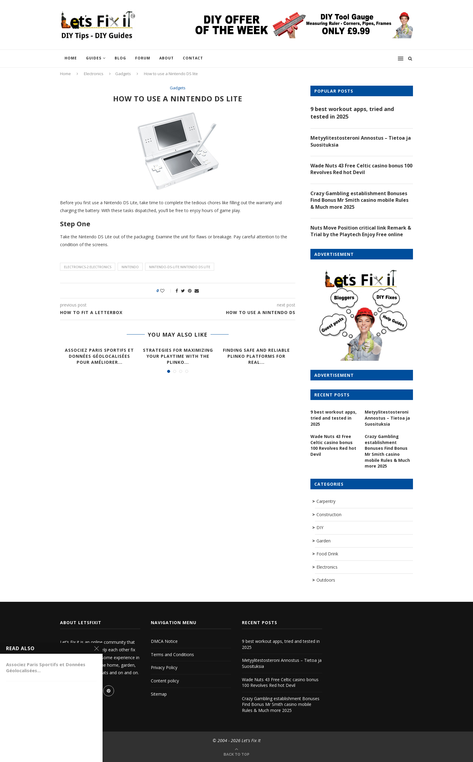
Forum (142, 58)
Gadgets (123, 73)
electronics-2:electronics (87, 267)
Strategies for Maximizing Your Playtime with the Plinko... (178, 356)
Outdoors (325, 580)
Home (71, 58)
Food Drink (327, 554)
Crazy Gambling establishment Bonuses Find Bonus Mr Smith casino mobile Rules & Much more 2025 (359, 200)
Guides (93, 58)
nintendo (130, 267)
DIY (319, 527)
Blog (120, 58)
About (166, 58)
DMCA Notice (164, 641)
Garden (323, 541)
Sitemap (159, 694)
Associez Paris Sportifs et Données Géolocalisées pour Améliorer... (99, 356)
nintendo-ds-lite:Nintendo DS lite (179, 267)
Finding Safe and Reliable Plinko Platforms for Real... (256, 356)
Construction (328, 514)
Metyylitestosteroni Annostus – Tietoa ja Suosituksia (360, 141)
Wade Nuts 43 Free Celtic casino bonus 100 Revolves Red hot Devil (361, 169)
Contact (193, 58)
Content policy (165, 681)
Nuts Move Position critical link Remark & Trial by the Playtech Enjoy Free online (360, 231)
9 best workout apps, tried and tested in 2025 (352, 112)
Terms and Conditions (172, 654)
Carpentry (325, 501)
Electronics (93, 73)
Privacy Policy (164, 667)
